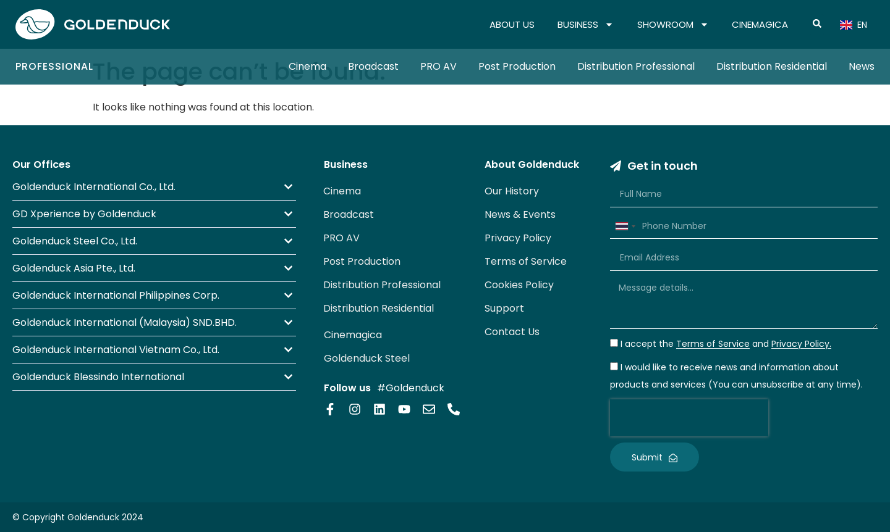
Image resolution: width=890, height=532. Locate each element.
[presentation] (689, 417)
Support (504, 308)
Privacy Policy (518, 238)
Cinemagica (353, 335)
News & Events (520, 214)
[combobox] (625, 226)
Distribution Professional (636, 66)
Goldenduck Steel (367, 358)
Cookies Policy (519, 285)
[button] (154, 187)
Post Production (517, 66)
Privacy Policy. (801, 344)
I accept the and (726, 344)
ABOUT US (512, 24)
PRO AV (438, 66)
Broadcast (373, 66)
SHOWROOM (673, 25)
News (862, 66)
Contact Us (512, 332)
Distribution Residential (771, 66)
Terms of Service (526, 261)
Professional (54, 66)
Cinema (307, 66)
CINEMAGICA (760, 24)
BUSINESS (585, 25)
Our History (512, 191)
